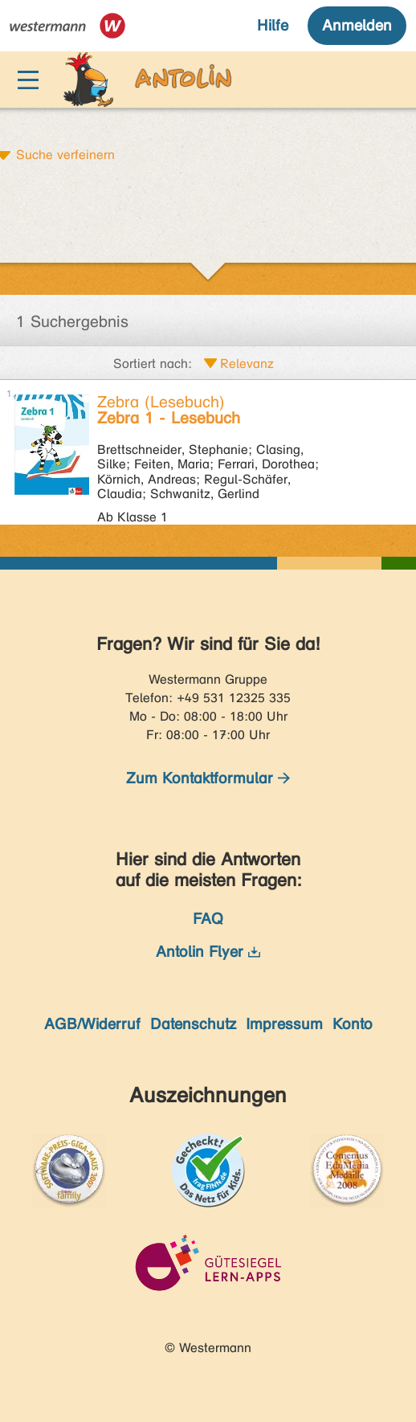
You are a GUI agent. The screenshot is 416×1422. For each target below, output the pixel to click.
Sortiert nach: (152, 363)
